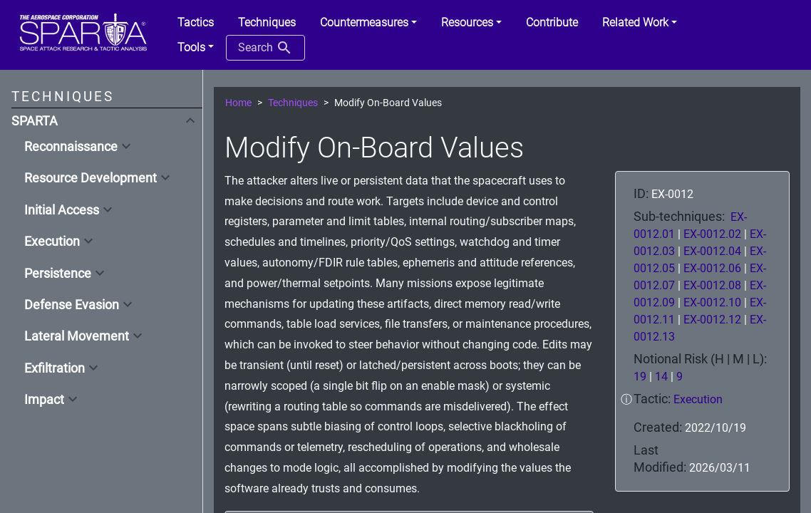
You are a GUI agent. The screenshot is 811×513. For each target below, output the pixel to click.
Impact (44, 400)
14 (661, 376)
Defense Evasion (71, 305)
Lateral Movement (76, 336)
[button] (368, 23)
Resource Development (90, 178)
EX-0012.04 (713, 251)
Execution (52, 241)
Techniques (293, 103)
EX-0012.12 (713, 319)
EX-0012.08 (713, 285)
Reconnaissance (71, 147)
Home (238, 103)
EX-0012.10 (713, 302)
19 (640, 376)
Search (265, 47)
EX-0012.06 (713, 268)
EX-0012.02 (713, 234)
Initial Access (61, 210)
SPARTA (34, 121)
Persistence (57, 273)
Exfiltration (54, 368)
